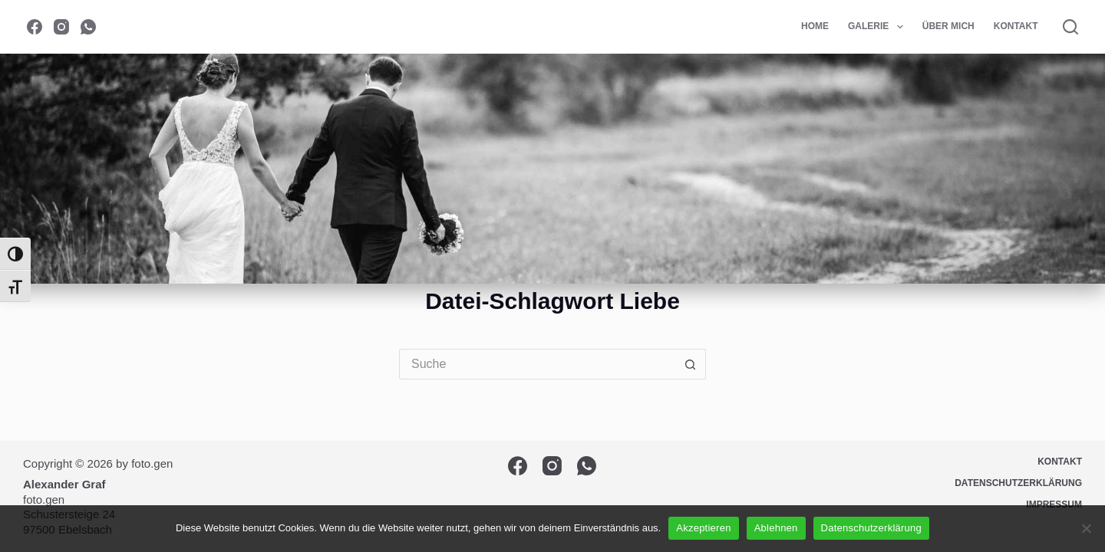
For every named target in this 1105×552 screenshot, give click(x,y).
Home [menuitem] (815, 26)
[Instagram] (61, 26)
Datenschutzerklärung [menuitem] (1018, 483)
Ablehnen (776, 528)
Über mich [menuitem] (948, 26)
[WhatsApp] (88, 26)
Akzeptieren (703, 528)
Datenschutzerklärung (871, 528)
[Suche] (1070, 26)
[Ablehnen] (1085, 528)
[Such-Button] (690, 364)
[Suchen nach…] (537, 364)
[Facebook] (34, 26)
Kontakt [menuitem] (1016, 26)
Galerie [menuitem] (878, 27)
